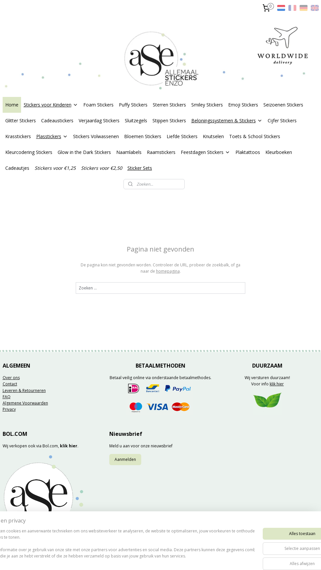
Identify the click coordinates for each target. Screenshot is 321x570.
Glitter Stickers (20, 120)
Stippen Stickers (169, 120)
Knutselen (213, 136)
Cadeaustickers (57, 120)
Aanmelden (125, 459)
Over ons (11, 377)
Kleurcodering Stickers (28, 152)
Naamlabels (129, 152)
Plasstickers (52, 136)
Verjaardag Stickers (99, 120)
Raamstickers (161, 152)
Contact (10, 384)
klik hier (277, 384)
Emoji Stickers (243, 105)
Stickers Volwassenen (96, 136)
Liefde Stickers (182, 136)
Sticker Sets (139, 168)
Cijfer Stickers (282, 120)
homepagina (168, 271)
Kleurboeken (278, 152)
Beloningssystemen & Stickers (226, 120)
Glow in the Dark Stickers (84, 152)
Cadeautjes (17, 168)
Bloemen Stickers (142, 136)
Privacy (9, 409)
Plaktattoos (247, 152)
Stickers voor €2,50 (101, 168)
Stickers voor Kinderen (51, 105)
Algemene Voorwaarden (25, 403)
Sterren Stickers (169, 105)
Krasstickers (18, 136)
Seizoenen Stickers (283, 105)
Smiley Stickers (207, 105)
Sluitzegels (136, 120)
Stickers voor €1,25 (55, 168)
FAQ (7, 397)
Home (11, 105)
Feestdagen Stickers (205, 152)
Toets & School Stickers (254, 136)
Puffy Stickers (133, 105)
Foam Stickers (98, 105)
